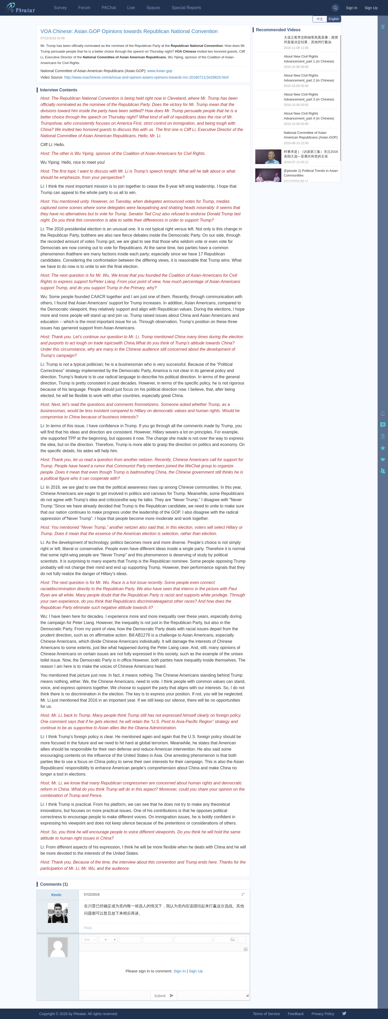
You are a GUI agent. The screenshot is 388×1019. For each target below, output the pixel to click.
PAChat (109, 7)
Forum (84, 7)
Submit (164, 995)
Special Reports (186, 7)
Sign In (352, 8)
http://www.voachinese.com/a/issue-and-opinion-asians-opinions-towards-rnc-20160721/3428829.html (146, 77)
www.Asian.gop (159, 71)
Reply (88, 928)
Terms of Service (266, 1014)
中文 (320, 19)
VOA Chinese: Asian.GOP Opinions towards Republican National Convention (129, 31)
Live (131, 7)
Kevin (56, 895)
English (334, 19)
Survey (60, 7)
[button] (89, 939)
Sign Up (371, 8)
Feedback (296, 1014)
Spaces (153, 7)
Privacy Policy (322, 1014)
